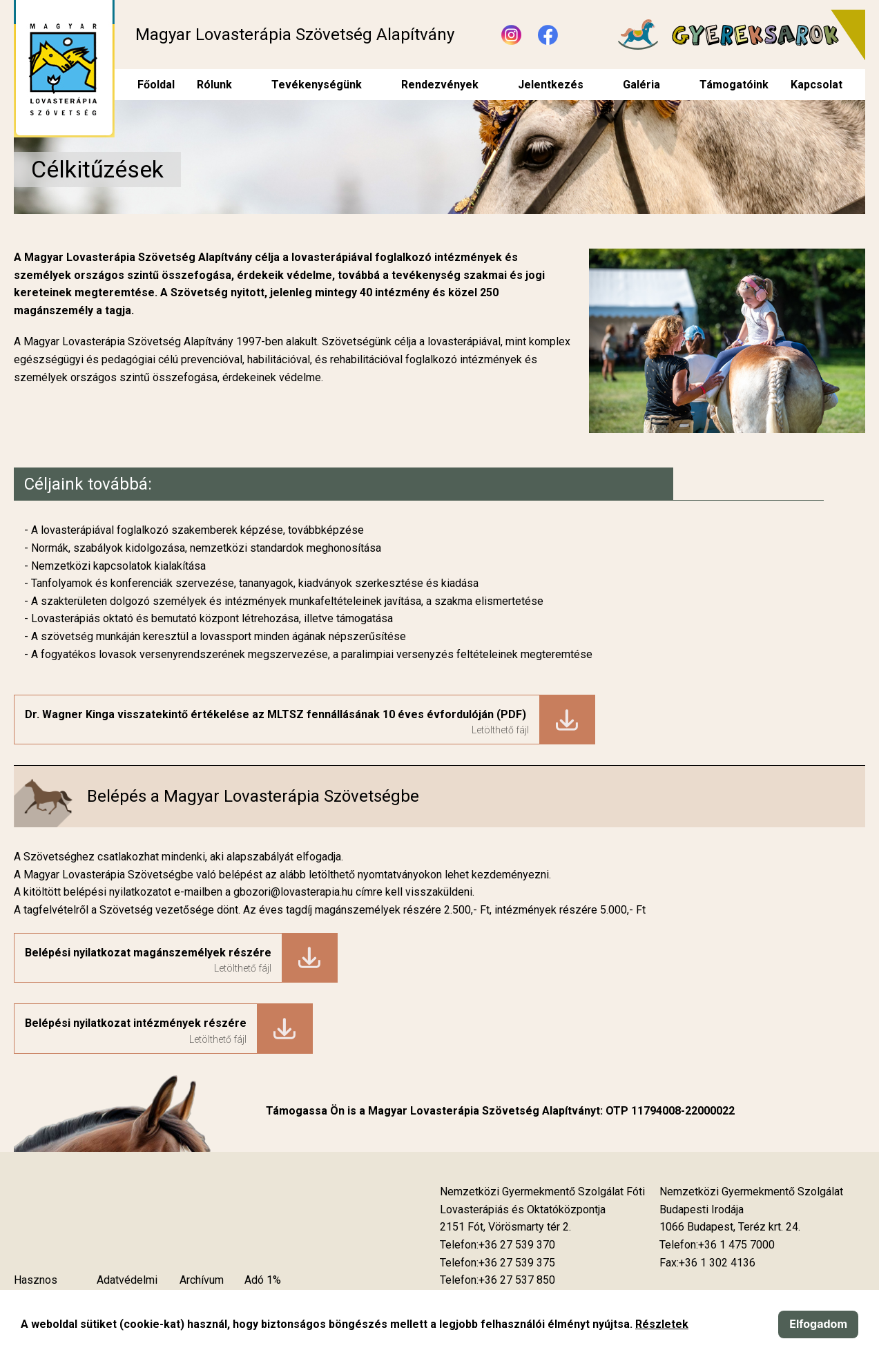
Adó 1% (262, 1279)
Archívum (202, 1279)
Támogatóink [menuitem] (734, 84)
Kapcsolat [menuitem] (816, 84)
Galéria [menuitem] (641, 84)
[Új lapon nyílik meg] (505, 1227)
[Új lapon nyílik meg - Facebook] (548, 35)
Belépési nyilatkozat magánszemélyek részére (148, 952)
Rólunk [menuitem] (214, 84)
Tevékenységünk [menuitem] (316, 84)
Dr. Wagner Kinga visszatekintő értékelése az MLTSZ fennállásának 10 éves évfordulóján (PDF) (277, 714)
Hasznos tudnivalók (38, 1288)
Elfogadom (818, 1324)
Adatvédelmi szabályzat (127, 1288)
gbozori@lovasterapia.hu (294, 891)
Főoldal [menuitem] (156, 84)
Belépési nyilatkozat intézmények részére (136, 1023)
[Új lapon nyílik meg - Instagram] (511, 35)
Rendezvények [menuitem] (440, 84)
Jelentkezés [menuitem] (550, 84)
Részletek (661, 1324)
